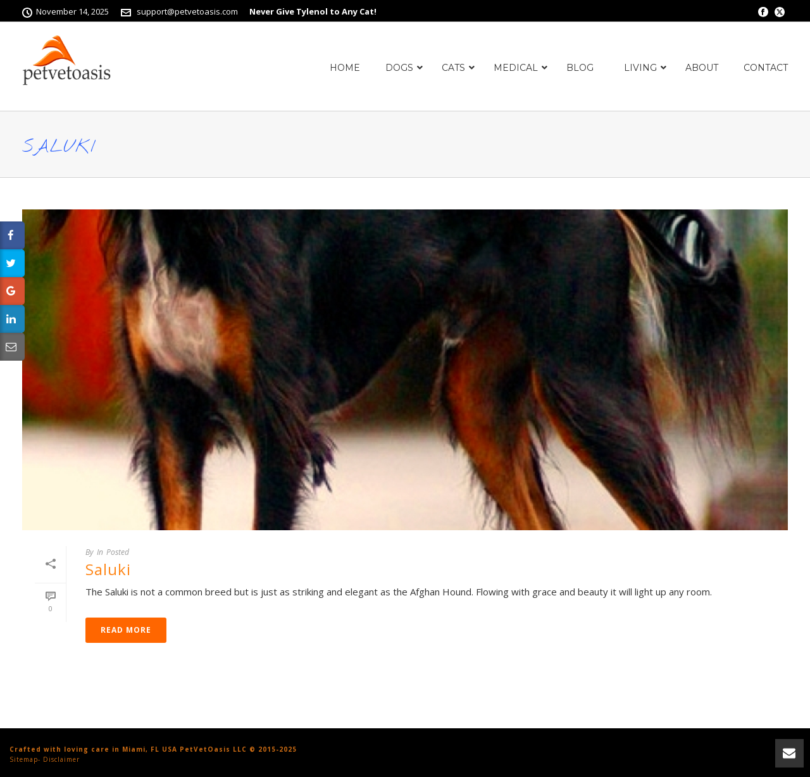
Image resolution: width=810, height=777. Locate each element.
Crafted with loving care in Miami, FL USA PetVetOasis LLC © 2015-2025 (153, 749)
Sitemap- (24, 759)
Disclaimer (61, 759)
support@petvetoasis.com (187, 11)
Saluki (108, 569)
